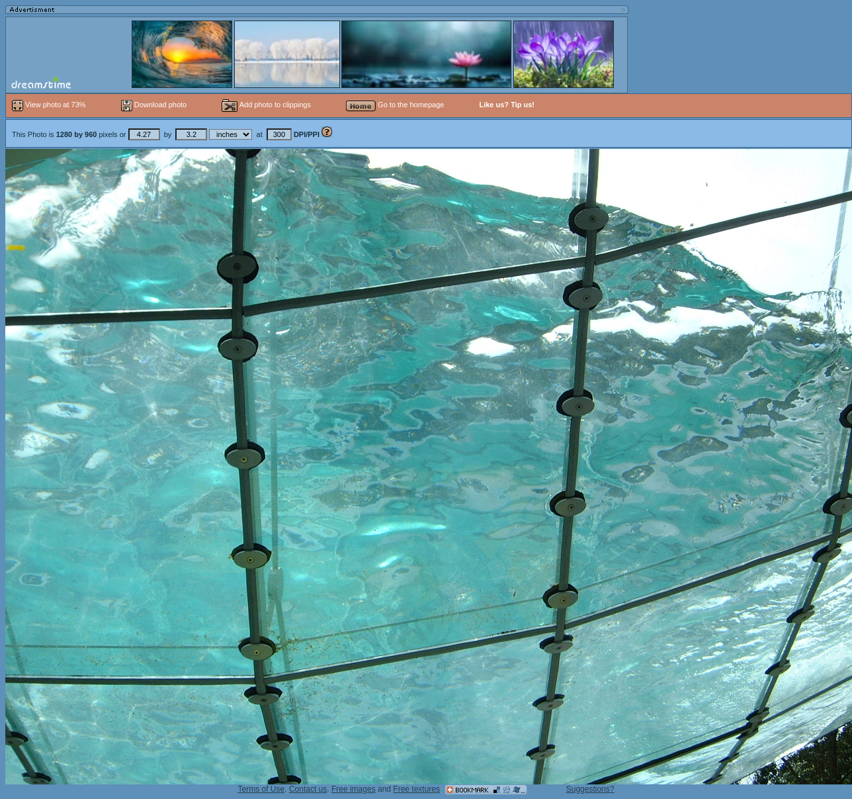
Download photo (154, 105)
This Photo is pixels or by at (166, 134)
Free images (353, 789)
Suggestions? (590, 789)
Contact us (308, 789)
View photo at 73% (50, 105)
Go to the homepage (395, 105)
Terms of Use (261, 789)
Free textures (416, 789)
